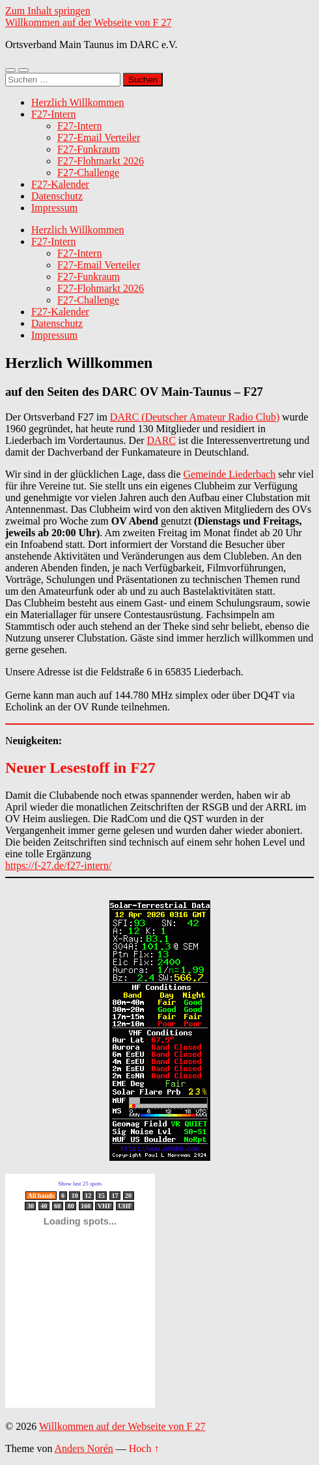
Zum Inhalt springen (47, 10)
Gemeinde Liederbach (230, 474)
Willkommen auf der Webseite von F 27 (88, 22)
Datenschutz (57, 195)
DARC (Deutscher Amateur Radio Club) (194, 416)
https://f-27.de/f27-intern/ (58, 865)
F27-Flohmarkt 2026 (100, 160)
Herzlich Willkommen (77, 102)
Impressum (54, 207)
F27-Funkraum (88, 149)
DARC (161, 440)
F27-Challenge (88, 172)
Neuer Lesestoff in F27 (80, 767)
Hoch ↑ (144, 1448)
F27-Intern (53, 114)
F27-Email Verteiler (98, 137)
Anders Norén (84, 1448)
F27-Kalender (60, 184)
